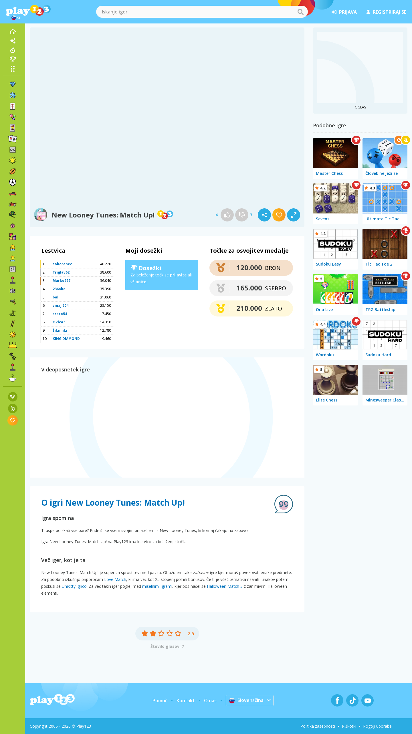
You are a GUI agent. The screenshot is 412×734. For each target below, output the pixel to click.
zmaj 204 (60, 305)
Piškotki (349, 726)
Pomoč (159, 700)
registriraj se (386, 12)
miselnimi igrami (157, 586)
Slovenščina (246, 700)
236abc (59, 288)
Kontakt (186, 700)
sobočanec (62, 264)
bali (56, 297)
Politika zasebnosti (317, 726)
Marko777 (61, 280)
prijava (344, 12)
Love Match (115, 579)
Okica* (59, 322)
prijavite (178, 275)
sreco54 (60, 313)
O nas (210, 700)
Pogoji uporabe (377, 726)
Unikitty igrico (74, 586)
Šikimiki (60, 330)
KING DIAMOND (66, 338)
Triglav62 (61, 272)
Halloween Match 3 (225, 586)
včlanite (138, 281)
